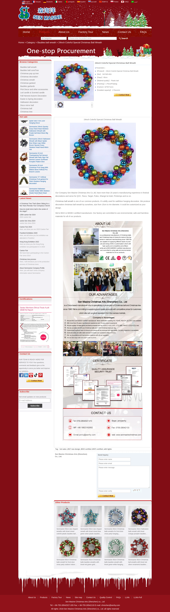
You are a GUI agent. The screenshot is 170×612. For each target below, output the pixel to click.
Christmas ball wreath (64, 201)
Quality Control (106, 597)
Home (26, 32)
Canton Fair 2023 (26, 227)
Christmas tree (26, 112)
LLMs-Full (138, 597)
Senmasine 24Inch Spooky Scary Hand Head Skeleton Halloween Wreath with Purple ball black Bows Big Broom (38, 132)
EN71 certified (97, 449)
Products (44, 32)
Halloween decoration (29, 102)
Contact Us (124, 32)
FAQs (143, 32)
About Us (63, 32)
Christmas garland (27, 83)
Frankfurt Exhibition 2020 (28, 233)
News (105, 32)
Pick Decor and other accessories (34, 89)
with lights (108, 449)
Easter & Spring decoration (31, 99)
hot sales (63, 449)
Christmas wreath (27, 80)
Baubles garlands (27, 86)
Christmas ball (26, 108)
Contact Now (35, 380)
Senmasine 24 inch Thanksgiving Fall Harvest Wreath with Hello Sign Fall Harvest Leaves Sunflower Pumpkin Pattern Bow (38, 158)
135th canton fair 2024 (27, 215)
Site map (78, 597)
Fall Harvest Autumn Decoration (33, 96)
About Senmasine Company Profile (32, 268)
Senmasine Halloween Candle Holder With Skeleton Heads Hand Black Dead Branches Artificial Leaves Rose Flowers (39, 194)
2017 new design (73, 449)
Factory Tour (85, 32)
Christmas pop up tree (29, 73)
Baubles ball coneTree (29, 70)
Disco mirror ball (27, 105)
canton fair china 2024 (27, 221)
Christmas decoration (29, 77)
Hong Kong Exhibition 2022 (29, 242)
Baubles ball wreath (46, 42)
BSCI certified (86, 449)
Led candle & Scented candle (32, 93)
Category (30, 42)
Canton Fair (24, 250)
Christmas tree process (28, 259)
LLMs (127, 597)
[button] (48, 326)
